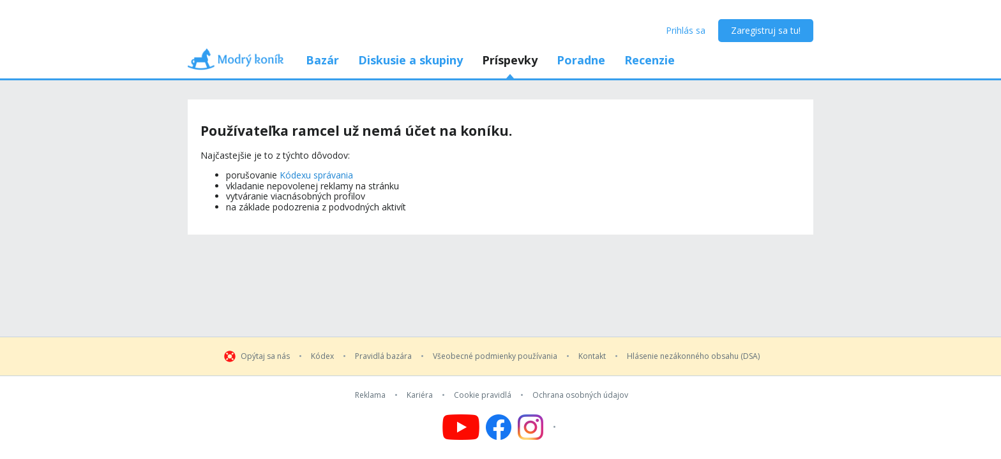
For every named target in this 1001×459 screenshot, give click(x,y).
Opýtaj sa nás (265, 356)
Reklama (370, 395)
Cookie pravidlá (482, 395)
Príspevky (510, 60)
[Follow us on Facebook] (498, 427)
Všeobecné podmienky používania (495, 356)
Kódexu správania (316, 175)
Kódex (322, 356)
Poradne (581, 60)
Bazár (322, 60)
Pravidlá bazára (383, 356)
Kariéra (420, 395)
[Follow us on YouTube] (460, 427)
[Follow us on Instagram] (538, 427)
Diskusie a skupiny (410, 60)
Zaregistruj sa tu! (766, 30)
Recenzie (649, 60)
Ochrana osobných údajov (580, 395)
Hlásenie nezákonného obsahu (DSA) (693, 356)
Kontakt (592, 356)
